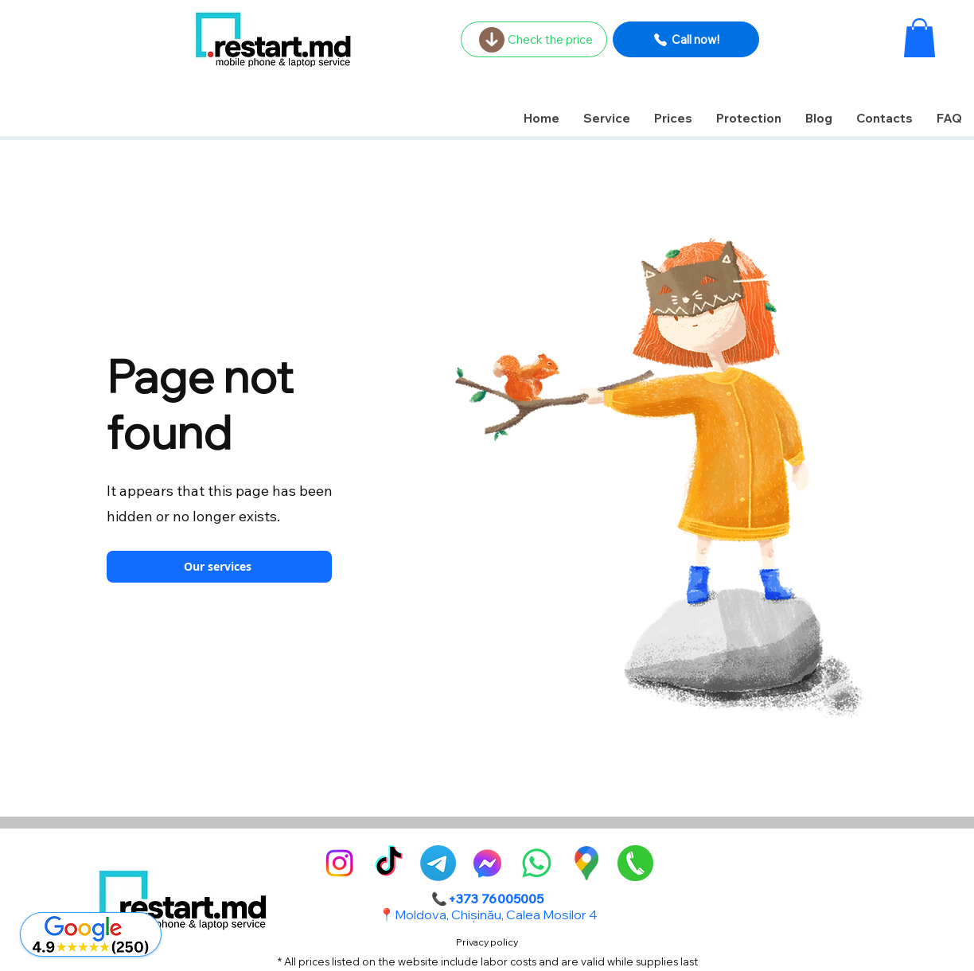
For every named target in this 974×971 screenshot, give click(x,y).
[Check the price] (534, 39)
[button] (919, 37)
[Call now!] (686, 39)
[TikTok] (389, 863)
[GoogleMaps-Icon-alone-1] (586, 863)
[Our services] (219, 567)
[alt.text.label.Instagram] (339, 863)
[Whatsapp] (537, 863)
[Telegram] (438, 863)
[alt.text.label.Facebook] (487, 863)
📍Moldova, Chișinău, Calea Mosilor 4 (488, 914)
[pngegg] (635, 863)
